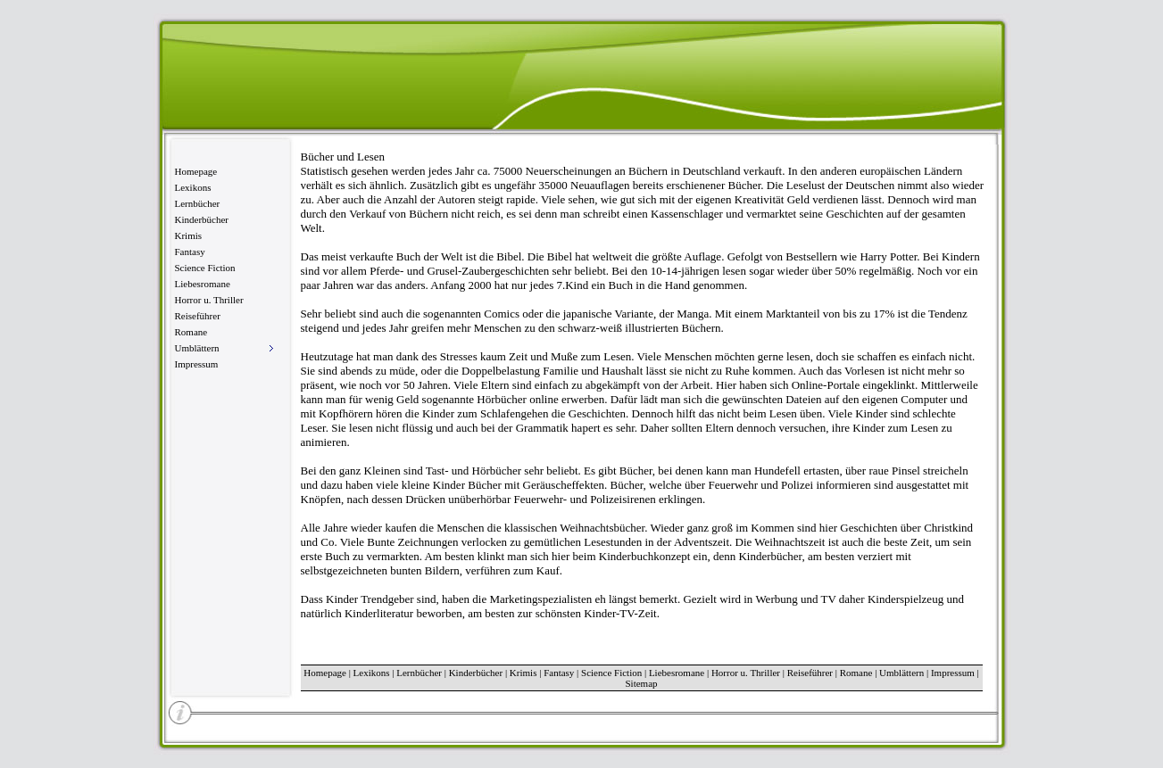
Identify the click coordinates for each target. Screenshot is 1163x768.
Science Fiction (205, 267)
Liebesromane (202, 283)
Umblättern (901, 672)
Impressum (197, 364)
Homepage (196, 171)
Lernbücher (197, 203)
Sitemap (641, 683)
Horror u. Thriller (209, 299)
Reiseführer (197, 315)
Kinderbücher (201, 219)
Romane (191, 331)
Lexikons (193, 187)
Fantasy (190, 251)
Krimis (189, 235)
